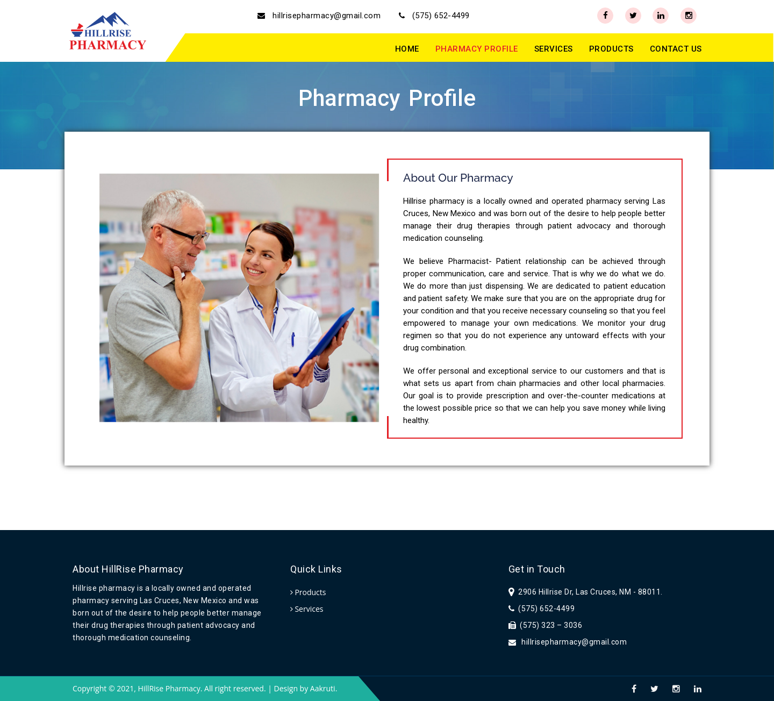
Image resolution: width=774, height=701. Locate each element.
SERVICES (553, 49)
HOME (407, 49)
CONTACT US (676, 49)
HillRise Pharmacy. (170, 688)
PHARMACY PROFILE (476, 49)
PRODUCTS (611, 49)
